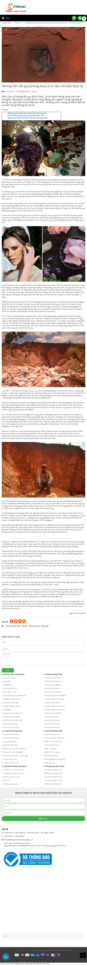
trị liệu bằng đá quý (12, 626)
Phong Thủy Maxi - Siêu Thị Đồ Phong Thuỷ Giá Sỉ (52, 950)
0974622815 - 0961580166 (14, 836)
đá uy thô (44, 626)
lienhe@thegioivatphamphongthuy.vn (18, 840)
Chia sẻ (5, 622)
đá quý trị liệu (34, 626)
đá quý (24, 626)
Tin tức (34, 91)
